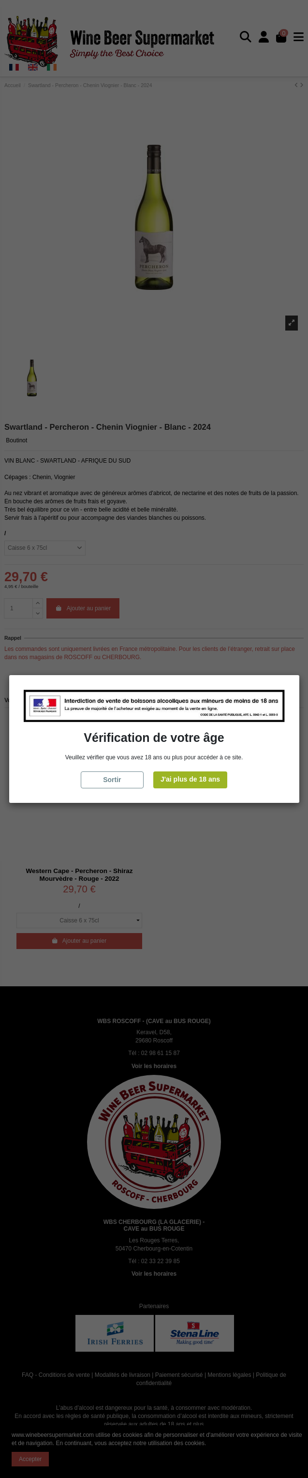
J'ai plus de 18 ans (190, 779)
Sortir (112, 780)
